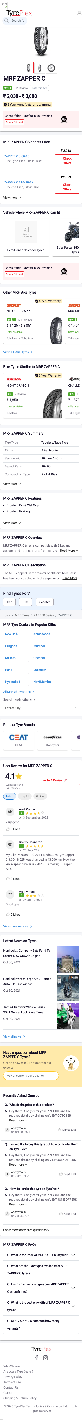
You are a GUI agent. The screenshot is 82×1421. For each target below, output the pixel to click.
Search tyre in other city (19, 699)
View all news (12, 1036)
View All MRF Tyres (16, 352)
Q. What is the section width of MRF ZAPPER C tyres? (38, 1306)
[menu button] (5, 6)
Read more (67, 550)
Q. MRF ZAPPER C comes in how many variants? (33, 1324)
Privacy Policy (12, 1377)
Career (7, 1392)
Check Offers (67, 161)
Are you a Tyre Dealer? (18, 1371)
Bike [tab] (25, 602)
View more (10, 197)
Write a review (55, 780)
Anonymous (18, 1128)
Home (6, 615)
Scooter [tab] (44, 602)
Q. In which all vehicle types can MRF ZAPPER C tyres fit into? (38, 1287)
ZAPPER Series (44, 615)
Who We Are (11, 1366)
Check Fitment (14, 122)
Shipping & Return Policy (20, 1398)
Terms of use (12, 1382)
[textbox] (41, 708)
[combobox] (41, 708)
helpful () (66, 1130)
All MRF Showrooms (17, 691)
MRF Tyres (22, 615)
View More (10, 484)
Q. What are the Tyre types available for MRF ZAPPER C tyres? (37, 1269)
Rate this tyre (39, 88)
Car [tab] (9, 602)
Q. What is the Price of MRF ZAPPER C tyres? (37, 1255)
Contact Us (11, 1387)
